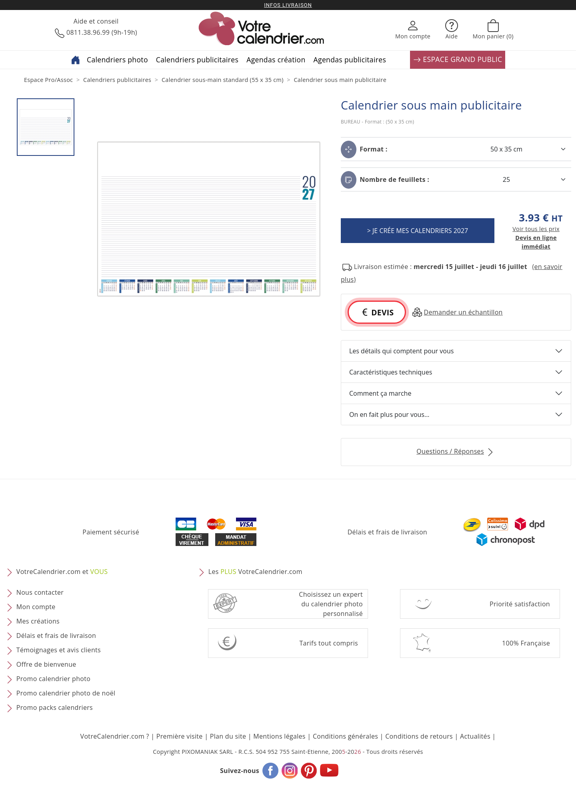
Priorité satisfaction (520, 604)
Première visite (179, 736)
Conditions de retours (419, 736)
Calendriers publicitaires (197, 59)
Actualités (475, 736)
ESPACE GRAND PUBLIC (457, 59)
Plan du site (228, 736)
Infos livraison (288, 5)
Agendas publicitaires (350, 59)
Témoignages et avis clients (58, 650)
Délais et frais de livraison (387, 532)
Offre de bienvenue (46, 664)
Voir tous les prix (536, 229)
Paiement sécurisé (110, 532)
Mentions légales (279, 736)
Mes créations (38, 621)
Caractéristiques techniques (390, 372)
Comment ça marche (380, 393)
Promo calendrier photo (53, 678)
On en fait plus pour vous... (389, 414)
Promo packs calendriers (54, 707)
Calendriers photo (117, 59)
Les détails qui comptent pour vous (401, 351)
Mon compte (36, 606)
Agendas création (275, 59)
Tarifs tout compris (328, 643)
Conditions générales (345, 736)
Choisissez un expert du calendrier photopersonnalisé (331, 604)
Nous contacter (40, 592)
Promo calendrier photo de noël (66, 693)
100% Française (526, 643)
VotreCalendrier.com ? (114, 736)
